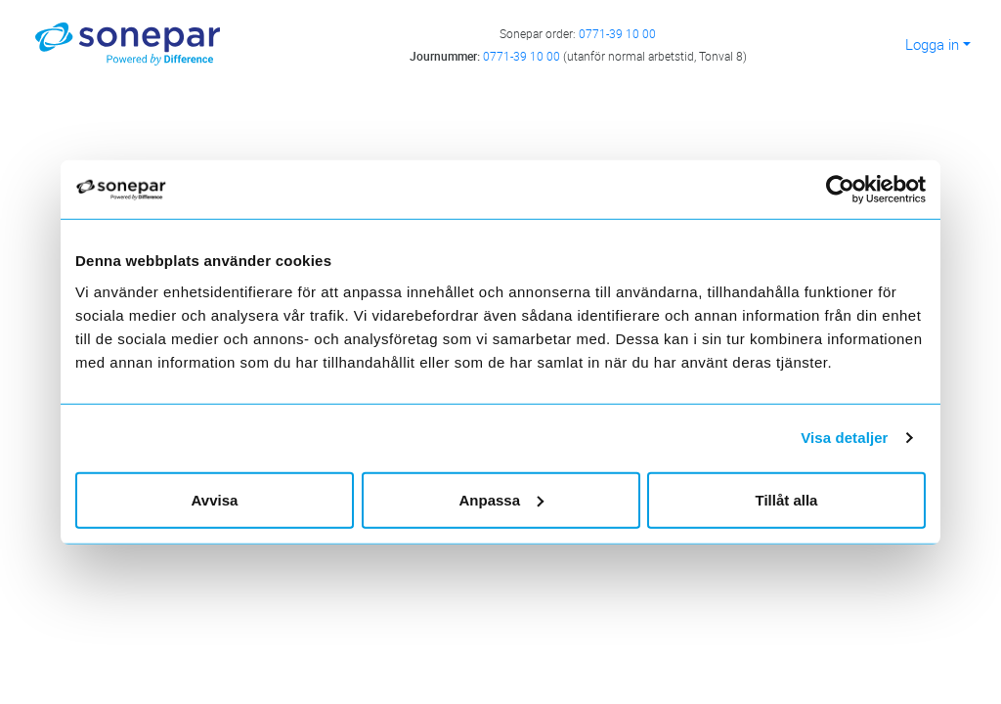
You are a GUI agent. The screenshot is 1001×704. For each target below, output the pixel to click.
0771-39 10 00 (617, 33)
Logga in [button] (932, 44)
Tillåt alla (787, 499)
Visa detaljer (844, 437)
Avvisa (215, 499)
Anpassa (501, 499)
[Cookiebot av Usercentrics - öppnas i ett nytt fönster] (848, 189)
